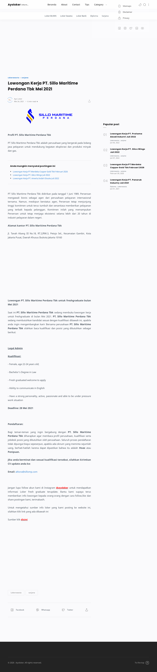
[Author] (18, 99)
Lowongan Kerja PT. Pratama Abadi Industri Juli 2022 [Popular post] (126, 135)
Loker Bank (81, 15)
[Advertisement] (78, 47)
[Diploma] (114, 186)
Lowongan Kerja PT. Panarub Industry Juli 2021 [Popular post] (126, 181)
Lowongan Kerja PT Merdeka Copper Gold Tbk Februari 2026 (44, 171)
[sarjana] (124, 140)
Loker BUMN (50, 15)
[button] (140, 4)
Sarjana (105, 15)
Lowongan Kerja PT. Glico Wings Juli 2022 (34, 174)
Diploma (94, 15)
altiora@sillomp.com (26, 471)
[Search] (144, 4)
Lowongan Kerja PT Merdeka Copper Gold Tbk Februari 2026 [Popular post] (127, 166)
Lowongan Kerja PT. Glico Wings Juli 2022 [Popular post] (127, 151)
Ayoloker (14, 4)
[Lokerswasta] (115, 140)
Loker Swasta (66, 15)
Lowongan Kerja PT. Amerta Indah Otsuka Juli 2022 (39, 178)
